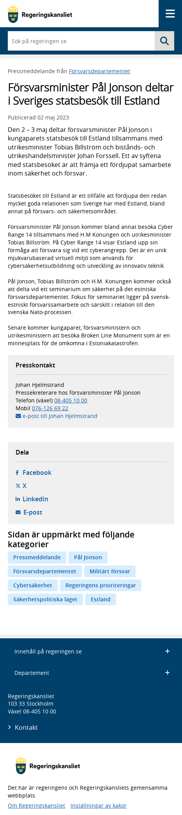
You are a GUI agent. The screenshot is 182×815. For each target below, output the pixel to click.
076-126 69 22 (50, 408)
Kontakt (26, 727)
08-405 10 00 (70, 400)
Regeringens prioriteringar (100, 585)
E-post (32, 512)
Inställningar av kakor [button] (99, 805)
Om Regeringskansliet (36, 805)
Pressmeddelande (37, 557)
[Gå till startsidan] (40, 14)
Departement (92, 672)
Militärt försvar (110, 571)
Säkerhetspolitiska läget (45, 599)
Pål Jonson (88, 557)
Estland (101, 599)
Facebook (37, 472)
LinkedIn (35, 499)
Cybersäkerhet (32, 585)
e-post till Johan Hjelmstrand (60, 416)
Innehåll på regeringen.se (92, 651)
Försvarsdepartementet (99, 71)
